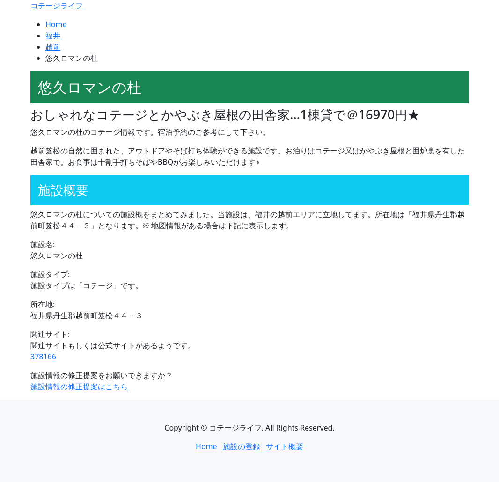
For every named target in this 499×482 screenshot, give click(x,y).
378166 (43, 356)
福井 (52, 35)
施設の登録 (241, 446)
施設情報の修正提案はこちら (79, 386)
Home (56, 24)
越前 (52, 47)
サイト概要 (284, 446)
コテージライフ (56, 5)
